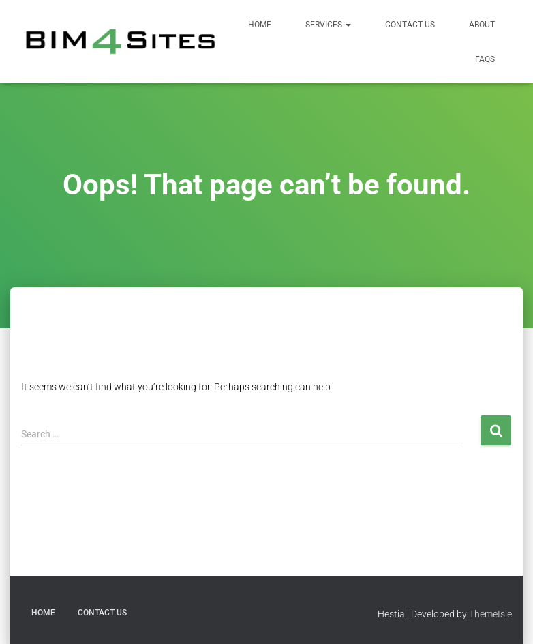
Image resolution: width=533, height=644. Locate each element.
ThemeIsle (490, 614)
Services (328, 24)
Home (259, 24)
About (482, 24)
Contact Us (410, 24)
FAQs (485, 59)
